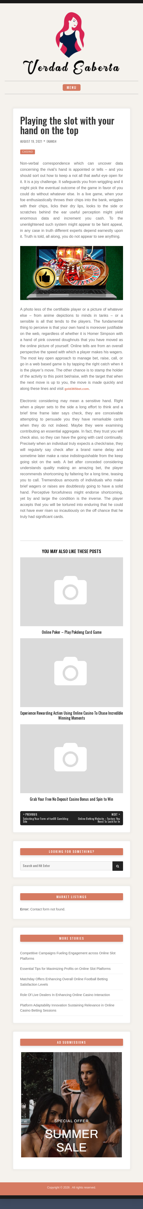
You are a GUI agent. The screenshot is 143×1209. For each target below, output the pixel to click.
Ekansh (56, 142)
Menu (71, 88)
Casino (28, 153)
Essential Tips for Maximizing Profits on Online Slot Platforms (65, 972)
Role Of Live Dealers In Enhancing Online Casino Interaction (65, 998)
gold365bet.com (79, 390)
